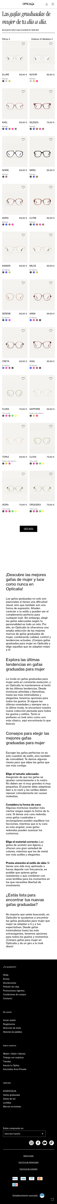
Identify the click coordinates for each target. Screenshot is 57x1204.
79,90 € (50, 122)
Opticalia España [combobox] (12, 1133)
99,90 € (51, 313)
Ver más (28, 529)
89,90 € (23, 74)
